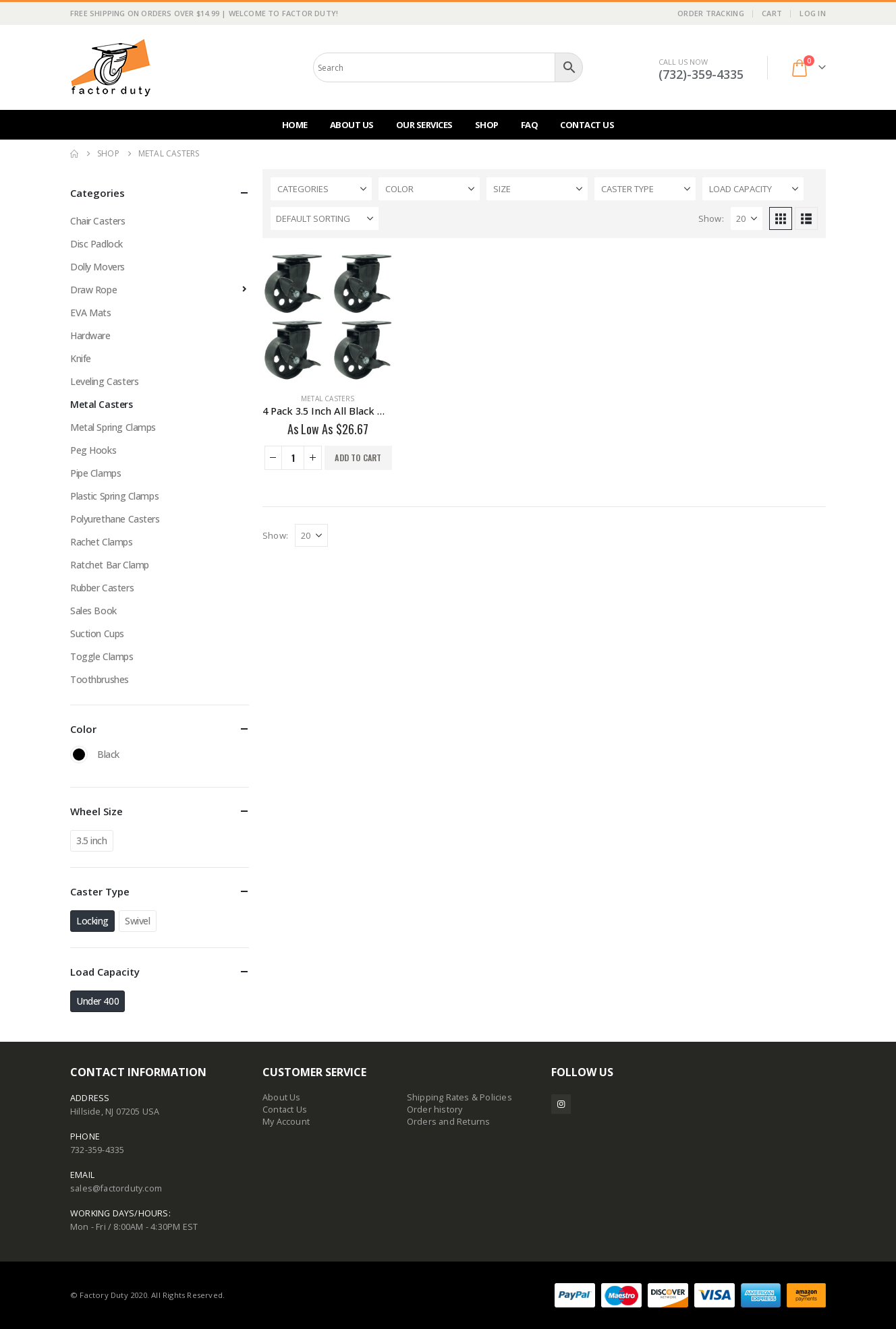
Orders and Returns (449, 1121)
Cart (772, 13)
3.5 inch (91, 840)
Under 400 (97, 1001)
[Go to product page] (327, 317)
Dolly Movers (97, 266)
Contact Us (587, 125)
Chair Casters (97, 220)
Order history (435, 1109)
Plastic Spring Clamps (114, 496)
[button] (780, 218)
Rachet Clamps (101, 541)
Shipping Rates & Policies (459, 1097)
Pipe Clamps (95, 473)
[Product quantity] (292, 458)
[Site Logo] (110, 67)
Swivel (137, 920)
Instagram (561, 1104)
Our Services (424, 125)
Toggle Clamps (102, 656)
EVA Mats (90, 312)
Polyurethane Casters (115, 518)
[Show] (746, 218)
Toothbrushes (99, 679)
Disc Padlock (96, 243)
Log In (813, 13)
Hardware (90, 335)
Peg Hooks (93, 450)
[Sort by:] (325, 218)
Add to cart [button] (358, 457)
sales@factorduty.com (116, 1188)
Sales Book (93, 610)
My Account (286, 1121)
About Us (352, 125)
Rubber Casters (102, 587)
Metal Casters (328, 398)
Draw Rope (93, 289)
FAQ (529, 125)
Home (295, 125)
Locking (92, 920)
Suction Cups (97, 633)
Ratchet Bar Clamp (109, 564)
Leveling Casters (104, 381)
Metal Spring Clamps (113, 427)
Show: (711, 218)
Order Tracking (710, 13)
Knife (80, 358)
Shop (487, 125)
